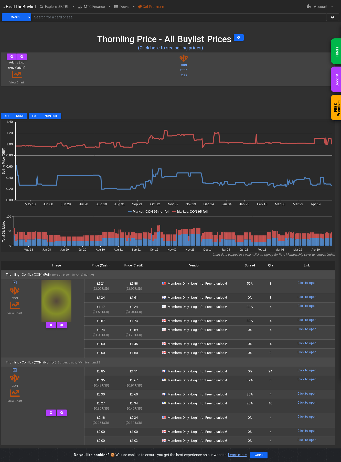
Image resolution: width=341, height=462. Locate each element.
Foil (35, 116)
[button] (57, 6)
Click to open (306, 283)
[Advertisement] (168, 101)
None (20, 116)
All (7, 116)
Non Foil (51, 116)
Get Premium (151, 7)
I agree (259, 455)
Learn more (237, 455)
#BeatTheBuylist (19, 6)
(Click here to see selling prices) (170, 47)
